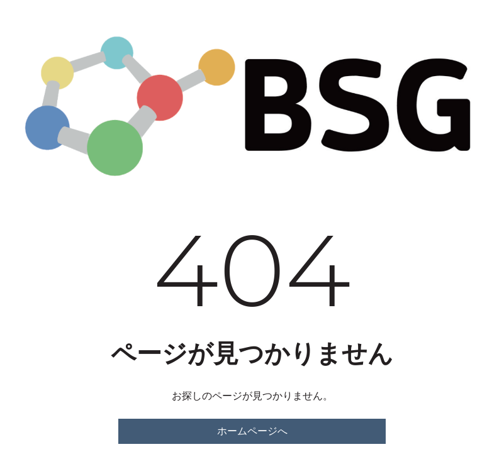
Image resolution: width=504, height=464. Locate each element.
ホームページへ (252, 431)
